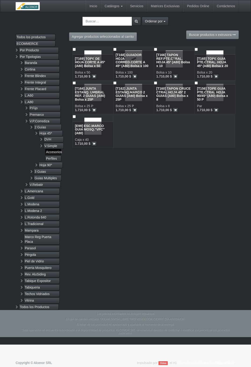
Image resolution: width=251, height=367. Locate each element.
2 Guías (40, 127)
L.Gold (29, 198)
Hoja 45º (45, 133)
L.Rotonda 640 (35, 217)
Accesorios (53, 152)
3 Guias (40, 171)
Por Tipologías (30, 57)
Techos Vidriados (37, 294)
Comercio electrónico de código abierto (206, 363)
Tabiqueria (32, 287)
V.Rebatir (36, 185)
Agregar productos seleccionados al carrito (103, 37)
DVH (47, 139)
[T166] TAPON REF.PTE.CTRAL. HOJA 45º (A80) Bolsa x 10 (173, 60)
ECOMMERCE (27, 44)
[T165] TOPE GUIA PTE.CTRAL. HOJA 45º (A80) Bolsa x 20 (212, 62)
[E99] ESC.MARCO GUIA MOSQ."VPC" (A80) (90, 129)
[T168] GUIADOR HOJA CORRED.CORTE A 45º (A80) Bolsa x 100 (132, 60)
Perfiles (51, 158)
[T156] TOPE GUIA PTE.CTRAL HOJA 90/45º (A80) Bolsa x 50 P (212, 94)
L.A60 (29, 95)
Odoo (163, 363)
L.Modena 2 (33, 211)
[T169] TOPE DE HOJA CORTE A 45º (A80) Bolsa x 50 (90, 62)
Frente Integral (35, 82)
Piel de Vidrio (34, 261)
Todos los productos (31, 37)
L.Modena (32, 204)
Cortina (30, 69)
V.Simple (50, 146)
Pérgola (30, 255)
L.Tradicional (34, 224)
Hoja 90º (45, 165)
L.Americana (34, 191)
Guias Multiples (46, 178)
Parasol (30, 248)
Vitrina (29, 300)
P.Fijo (34, 108)
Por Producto (29, 50)
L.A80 (29, 102)
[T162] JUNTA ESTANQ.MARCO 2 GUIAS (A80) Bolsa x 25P (132, 94)
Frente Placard (35, 89)
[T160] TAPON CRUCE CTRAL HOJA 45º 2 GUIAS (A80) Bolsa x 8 (173, 94)
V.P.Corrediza (39, 121)
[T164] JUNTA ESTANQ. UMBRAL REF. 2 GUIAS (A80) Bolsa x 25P (90, 94)
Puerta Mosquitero (38, 268)
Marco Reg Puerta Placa (38, 239)
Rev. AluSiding (35, 274)
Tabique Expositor (38, 281)
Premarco (37, 114)
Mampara (32, 230)
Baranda (31, 63)
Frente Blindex (35, 76)
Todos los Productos (34, 307)
